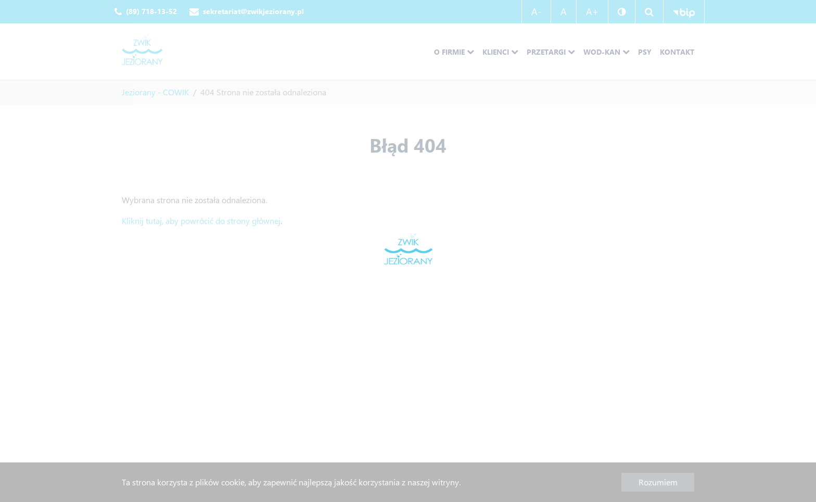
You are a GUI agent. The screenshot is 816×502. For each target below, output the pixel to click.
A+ (592, 11)
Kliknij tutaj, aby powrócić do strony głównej (201, 220)
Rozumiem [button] (658, 481)
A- (536, 11)
